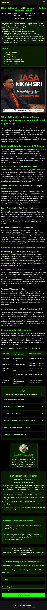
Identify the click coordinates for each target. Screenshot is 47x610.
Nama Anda (5, 572)
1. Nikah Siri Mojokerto (10, 52)
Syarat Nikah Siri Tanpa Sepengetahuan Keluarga (17, 427)
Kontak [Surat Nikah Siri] (26, 604)
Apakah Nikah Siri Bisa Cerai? (12, 413)
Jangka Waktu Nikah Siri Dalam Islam (14, 406)
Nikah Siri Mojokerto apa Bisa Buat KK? (14, 399)
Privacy (11, 607)
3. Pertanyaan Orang (10, 57)
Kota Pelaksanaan (7, 580)
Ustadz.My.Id (22, 607)
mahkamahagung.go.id (7, 254)
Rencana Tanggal (7, 587)
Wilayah (23, 18)
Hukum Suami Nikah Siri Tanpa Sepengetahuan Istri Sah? (19, 420)
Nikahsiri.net (28, 607)
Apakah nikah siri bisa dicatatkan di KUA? (15, 434)
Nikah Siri (5, 2)
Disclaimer (16, 607)
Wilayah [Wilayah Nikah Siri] (23, 604)
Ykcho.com (34, 607)
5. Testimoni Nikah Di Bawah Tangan (14, 61)
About (19, 604)
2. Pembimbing (8, 54)
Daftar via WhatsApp (23, 595)
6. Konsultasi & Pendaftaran (12, 64)
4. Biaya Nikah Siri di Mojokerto (13, 59)
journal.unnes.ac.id (6, 253)
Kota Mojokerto (40, 38)
